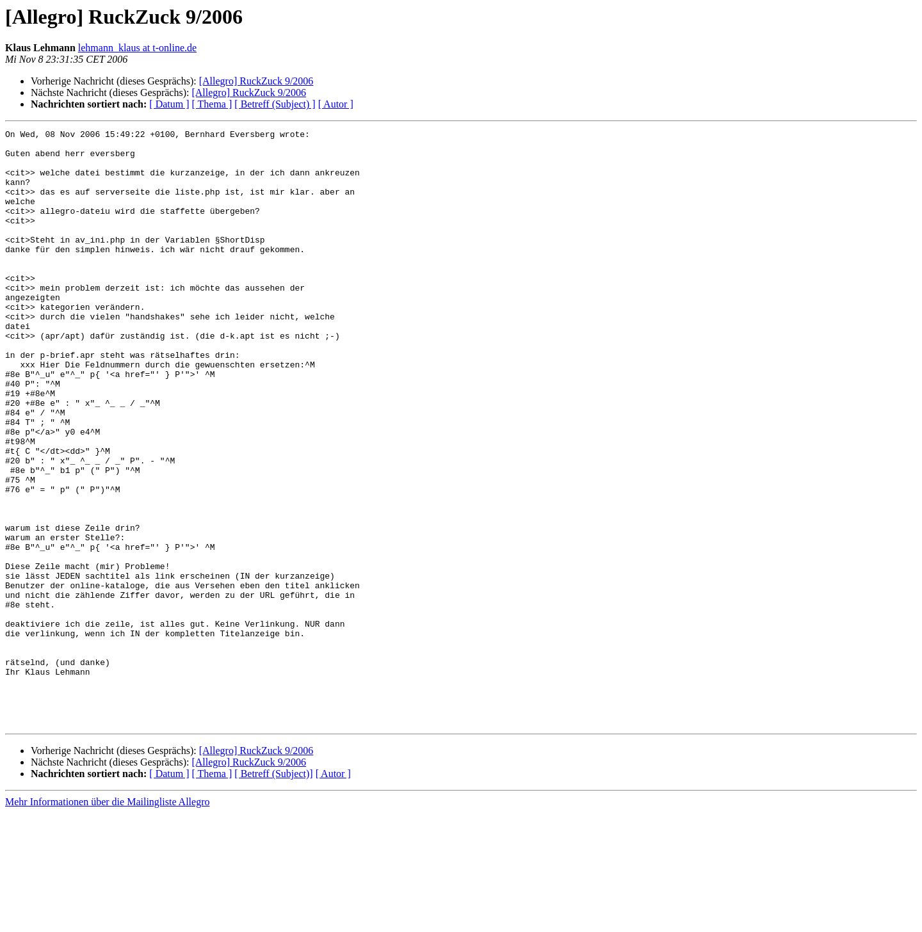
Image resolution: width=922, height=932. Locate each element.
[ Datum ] (169, 104)
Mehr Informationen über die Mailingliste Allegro (107, 920)
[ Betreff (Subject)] (273, 892)
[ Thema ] (212, 104)
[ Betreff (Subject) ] (274, 104)
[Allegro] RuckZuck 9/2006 (256, 81)
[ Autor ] (335, 104)
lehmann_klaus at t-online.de (137, 47)
